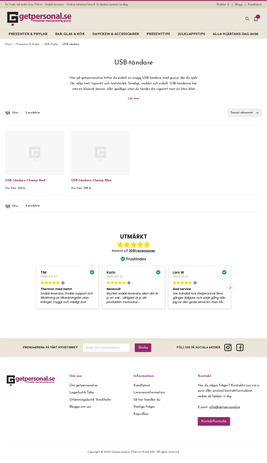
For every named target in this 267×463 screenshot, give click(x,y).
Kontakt (204, 376)
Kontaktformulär (214, 421)
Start (8, 44)
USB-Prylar (51, 44)
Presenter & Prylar (28, 44)
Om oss (75, 376)
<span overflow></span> (133, 275)
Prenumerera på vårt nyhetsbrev (50, 347)
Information (144, 376)
